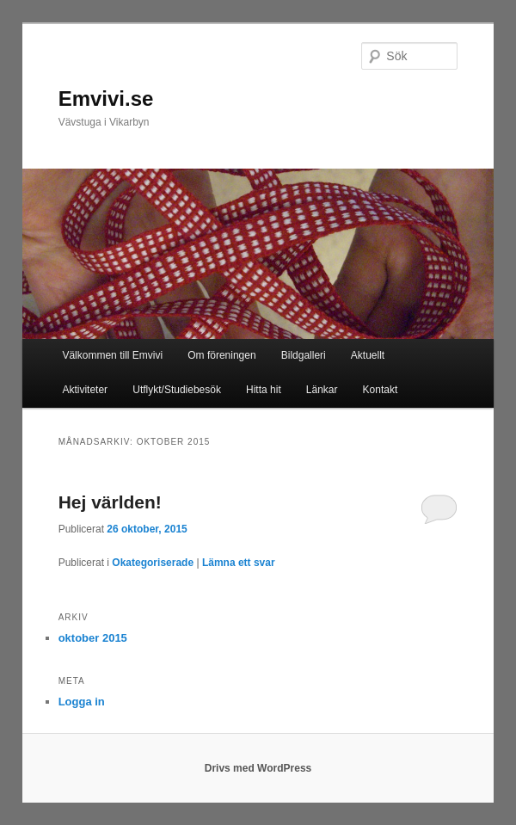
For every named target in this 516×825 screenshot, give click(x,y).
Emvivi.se (106, 98)
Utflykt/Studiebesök (176, 390)
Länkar (322, 390)
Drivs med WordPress (258, 768)
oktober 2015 (92, 637)
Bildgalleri (303, 355)
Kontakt (380, 390)
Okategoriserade (153, 563)
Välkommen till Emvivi (112, 355)
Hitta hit (263, 390)
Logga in (81, 701)
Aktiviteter (85, 390)
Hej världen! (110, 502)
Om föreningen (221, 355)
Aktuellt (367, 355)
